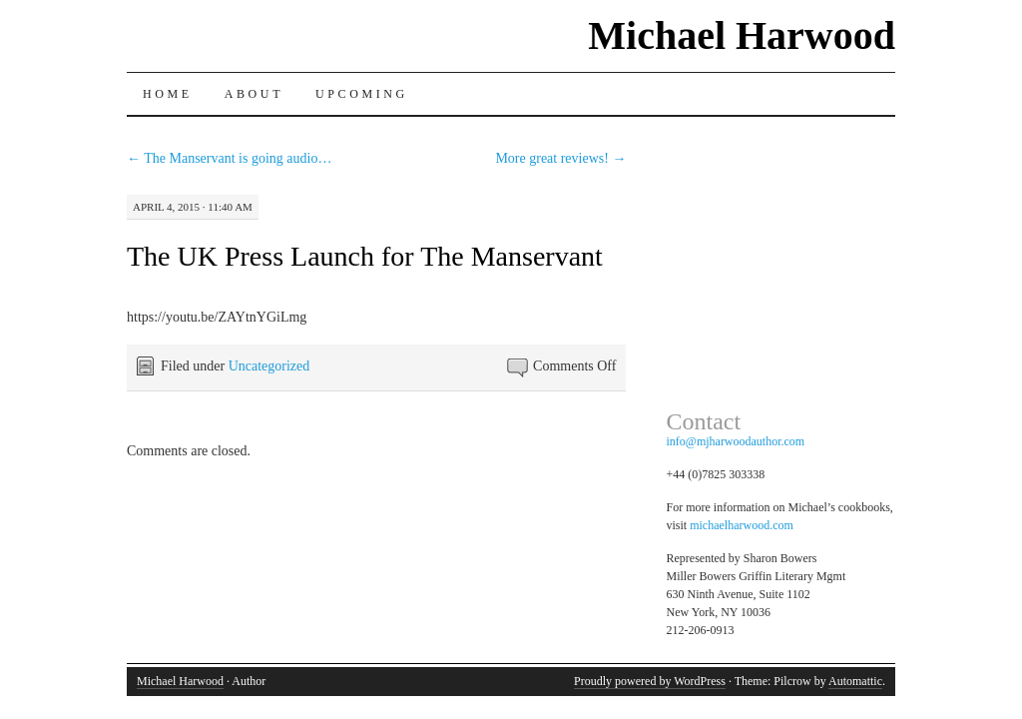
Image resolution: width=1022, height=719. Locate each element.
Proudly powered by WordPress (650, 681)
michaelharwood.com (741, 525)
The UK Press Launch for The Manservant (365, 256)
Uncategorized (269, 366)
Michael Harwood (741, 35)
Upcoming (361, 94)
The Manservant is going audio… (229, 158)
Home (168, 94)
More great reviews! (560, 158)
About (254, 94)
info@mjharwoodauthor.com (736, 441)
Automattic (855, 681)
